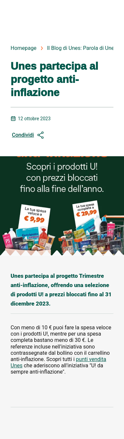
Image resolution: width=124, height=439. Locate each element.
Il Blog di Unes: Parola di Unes (82, 48)
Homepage (23, 48)
